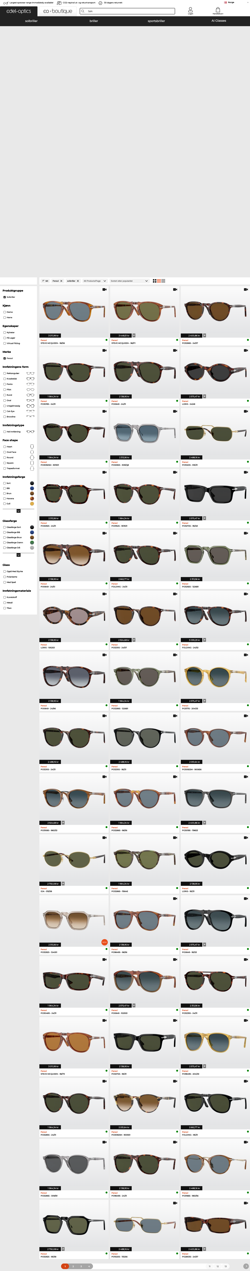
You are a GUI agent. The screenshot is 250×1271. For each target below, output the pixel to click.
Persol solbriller (26, 1110)
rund (19, 205)
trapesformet (19, 279)
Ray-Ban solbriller (27, 1103)
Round (19, 268)
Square (19, 273)
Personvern (60, 1248)
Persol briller (185, 1107)
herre (8, 128)
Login (190, 14)
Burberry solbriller (79, 1110)
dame (8, 123)
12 (218, 1077)
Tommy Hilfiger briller (190, 1114)
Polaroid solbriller (79, 1107)
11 (209, 1077)
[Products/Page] (95, 91)
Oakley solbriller (26, 1107)
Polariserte (10, 387)
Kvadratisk (19, 189)
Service (76, 1160)
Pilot (19, 200)
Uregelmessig (19, 216)
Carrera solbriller (27, 1114)
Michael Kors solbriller (30, 1118)
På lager (9, 148)
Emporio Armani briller (137, 1118)
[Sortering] (129, 91)
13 (226, 1077)
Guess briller (185, 1103)
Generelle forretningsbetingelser (35, 1248)
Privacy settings (26, 1165)
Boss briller (185, 1110)
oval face (19, 262)
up (229, 1248)
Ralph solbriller (78, 1118)
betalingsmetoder (81, 1165)
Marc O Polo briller (135, 1110)
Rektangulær (19, 184)
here (216, 1182)
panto (19, 194)
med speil (10, 393)
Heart (19, 257)
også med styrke (13, 382)
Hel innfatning (19, 242)
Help (127, 1160)
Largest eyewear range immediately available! (31, 2)
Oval (19, 211)
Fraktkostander (80, 1169)
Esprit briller (185, 1118)
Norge (231, 2)
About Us (23, 1160)
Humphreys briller (134, 1114)
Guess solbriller (78, 1114)
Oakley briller (132, 1107)
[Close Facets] (18, 91)
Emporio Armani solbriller (83, 1103)
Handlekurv (218, 14)
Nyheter (9, 143)
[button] (18, 11)
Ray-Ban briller (133, 1103)
